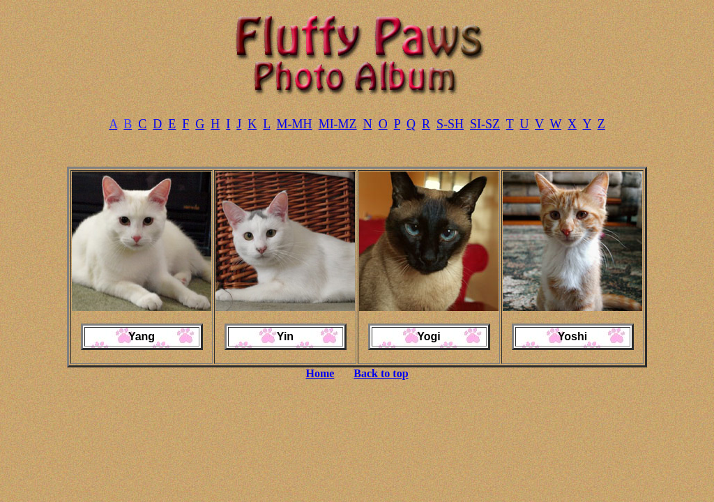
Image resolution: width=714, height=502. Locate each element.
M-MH (294, 124)
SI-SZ (485, 124)
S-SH (450, 124)
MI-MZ (338, 124)
